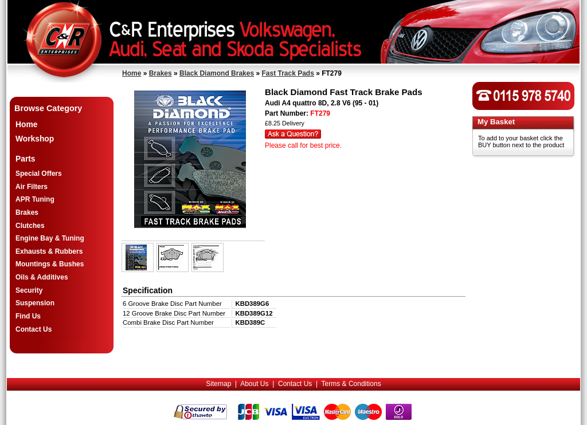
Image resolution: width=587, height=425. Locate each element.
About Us (254, 384)
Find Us (28, 316)
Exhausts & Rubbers (49, 251)
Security (28, 290)
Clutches (30, 226)
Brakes (160, 73)
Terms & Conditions (351, 384)
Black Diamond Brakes (216, 73)
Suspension (34, 303)
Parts (25, 159)
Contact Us (33, 329)
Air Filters (31, 187)
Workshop (34, 139)
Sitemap (218, 384)
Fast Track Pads (287, 73)
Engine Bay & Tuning (49, 238)
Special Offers (38, 174)
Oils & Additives (41, 277)
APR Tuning (34, 199)
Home (131, 73)
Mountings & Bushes (49, 264)
